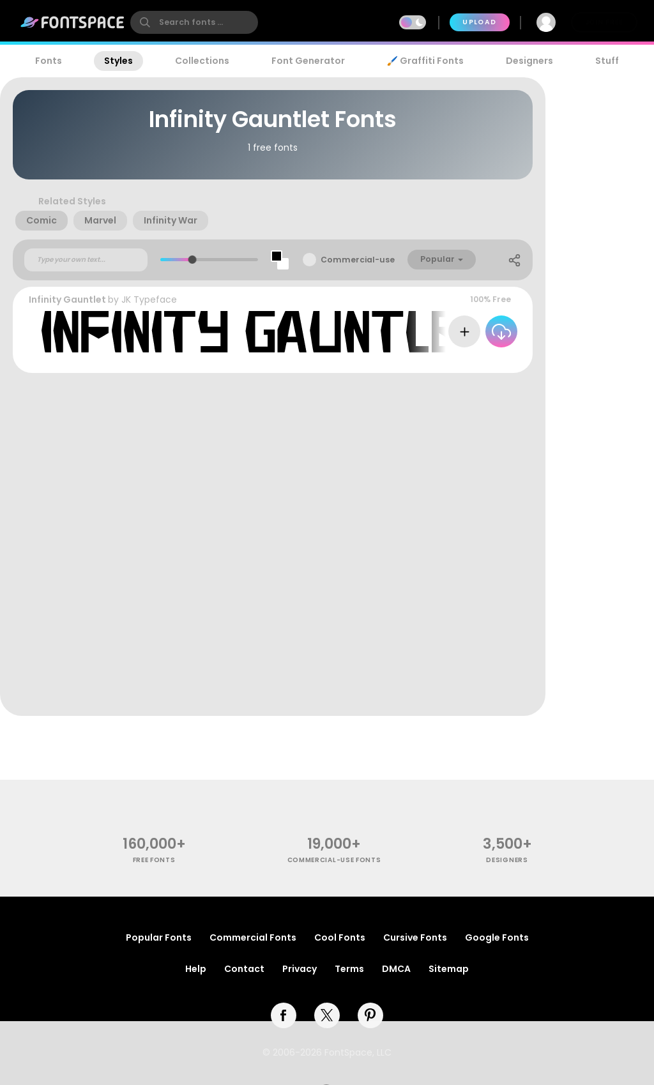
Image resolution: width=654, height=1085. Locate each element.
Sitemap (449, 968)
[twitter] (327, 1015)
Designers (529, 60)
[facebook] (283, 1015)
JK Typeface (149, 299)
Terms (349, 968)
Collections (202, 60)
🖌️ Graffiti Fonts (425, 60)
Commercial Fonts (252, 937)
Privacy (299, 968)
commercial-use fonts (334, 860)
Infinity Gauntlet (67, 299)
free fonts (154, 860)
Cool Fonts (339, 937)
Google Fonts (497, 937)
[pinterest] (370, 1015)
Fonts (48, 60)
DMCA (396, 968)
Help (195, 968)
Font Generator (308, 60)
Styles (118, 60)
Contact (244, 968)
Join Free (604, 22)
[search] (194, 22)
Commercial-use (358, 259)
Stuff (607, 60)
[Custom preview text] (86, 259)
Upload (479, 22)
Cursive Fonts (415, 937)
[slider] (192, 259)
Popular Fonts (159, 937)
